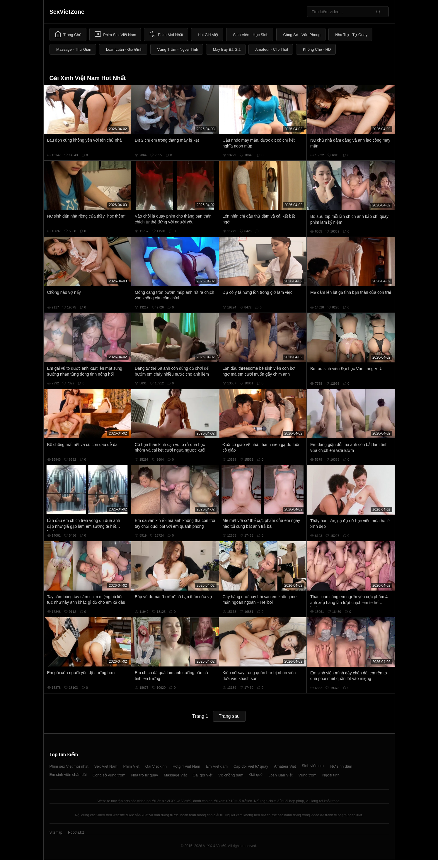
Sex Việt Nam (105, 766)
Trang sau (229, 716)
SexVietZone (67, 12)
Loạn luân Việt (280, 775)
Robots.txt (76, 832)
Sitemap (56, 832)
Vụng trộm (307, 775)
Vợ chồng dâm (230, 775)
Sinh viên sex (313, 766)
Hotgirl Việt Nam (186, 766)
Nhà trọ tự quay (144, 775)
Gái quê (256, 774)
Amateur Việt (285, 766)
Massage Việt (175, 775)
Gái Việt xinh (156, 766)
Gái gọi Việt (203, 775)
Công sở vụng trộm (109, 775)
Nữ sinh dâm (341, 766)
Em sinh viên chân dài (68, 774)
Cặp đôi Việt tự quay (251, 766)
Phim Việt (131, 766)
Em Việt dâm (217, 766)
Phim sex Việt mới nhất (69, 766)
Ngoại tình (331, 775)
